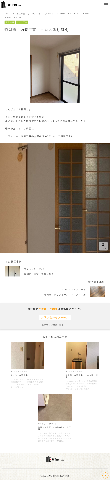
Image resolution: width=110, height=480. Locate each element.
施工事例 (21, 14)
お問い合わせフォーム (55, 317)
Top (8, 14)
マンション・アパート (43, 14)
